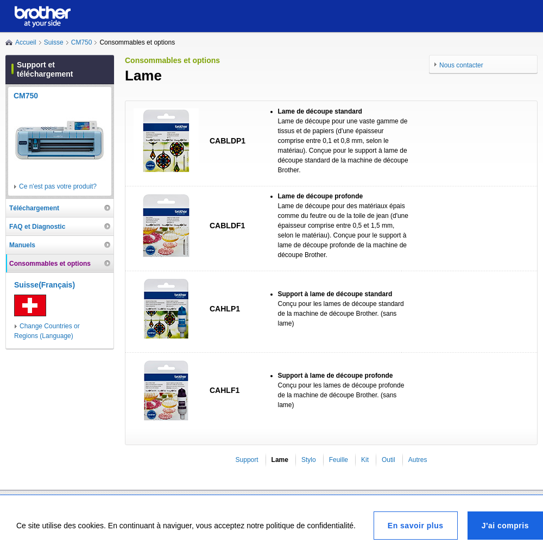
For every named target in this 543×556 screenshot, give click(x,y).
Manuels (22, 245)
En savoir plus (416, 525)
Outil (388, 460)
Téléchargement (34, 208)
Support (247, 460)
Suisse (54, 42)
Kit (365, 460)
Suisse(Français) (44, 284)
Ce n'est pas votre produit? (58, 186)
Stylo (308, 460)
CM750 (81, 42)
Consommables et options (50, 263)
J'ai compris (505, 525)
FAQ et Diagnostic (37, 226)
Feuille (338, 460)
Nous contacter (461, 65)
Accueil (25, 42)
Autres (417, 460)
